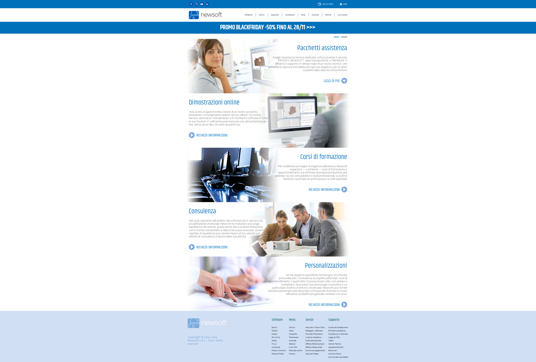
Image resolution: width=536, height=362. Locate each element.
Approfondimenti (335, 347)
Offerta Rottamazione (314, 344)
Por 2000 (276, 337)
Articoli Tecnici (334, 344)
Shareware (294, 337)
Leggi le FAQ (334, 337)
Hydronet (276, 347)
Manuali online (295, 350)
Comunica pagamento (315, 350)
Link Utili (293, 347)
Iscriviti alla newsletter (338, 357)
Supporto (293, 334)
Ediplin (275, 331)
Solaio (274, 340)
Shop (291, 331)
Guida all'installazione (338, 327)
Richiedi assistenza (337, 331)
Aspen (274, 334)
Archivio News (334, 354)
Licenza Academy (313, 337)
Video (330, 340)
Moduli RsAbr (278, 354)
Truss (274, 344)
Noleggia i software (314, 331)
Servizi (344, 37)
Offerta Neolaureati (313, 347)
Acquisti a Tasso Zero (315, 327)
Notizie (292, 344)
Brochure (332, 350)
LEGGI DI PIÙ (332, 81)
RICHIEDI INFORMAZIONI (211, 135)
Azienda (292, 340)
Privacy (292, 354)
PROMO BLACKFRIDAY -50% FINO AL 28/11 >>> (267, 27)
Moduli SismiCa (279, 350)
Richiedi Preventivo (314, 334)
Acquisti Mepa (311, 354)
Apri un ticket (325, 4)
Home (336, 37)
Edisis (274, 327)
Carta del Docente (313, 340)
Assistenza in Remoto (338, 334)
